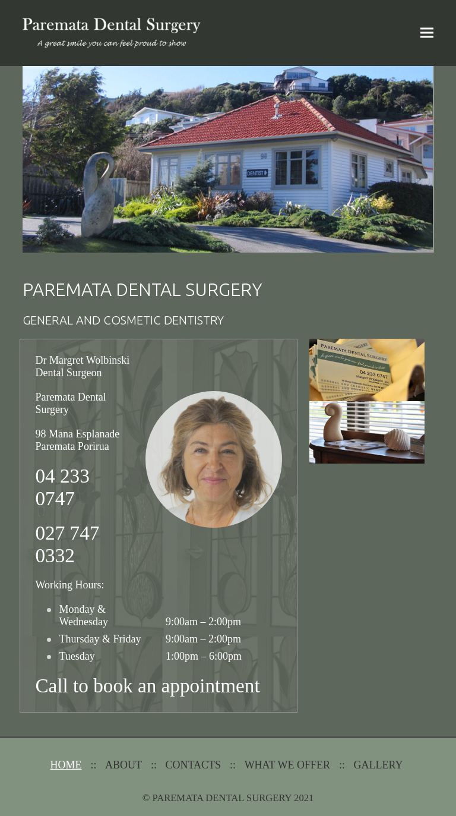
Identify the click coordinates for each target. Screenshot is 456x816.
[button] (426, 33)
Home (66, 765)
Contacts (193, 765)
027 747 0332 (67, 544)
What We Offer (287, 765)
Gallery (378, 765)
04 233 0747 (62, 487)
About (123, 765)
